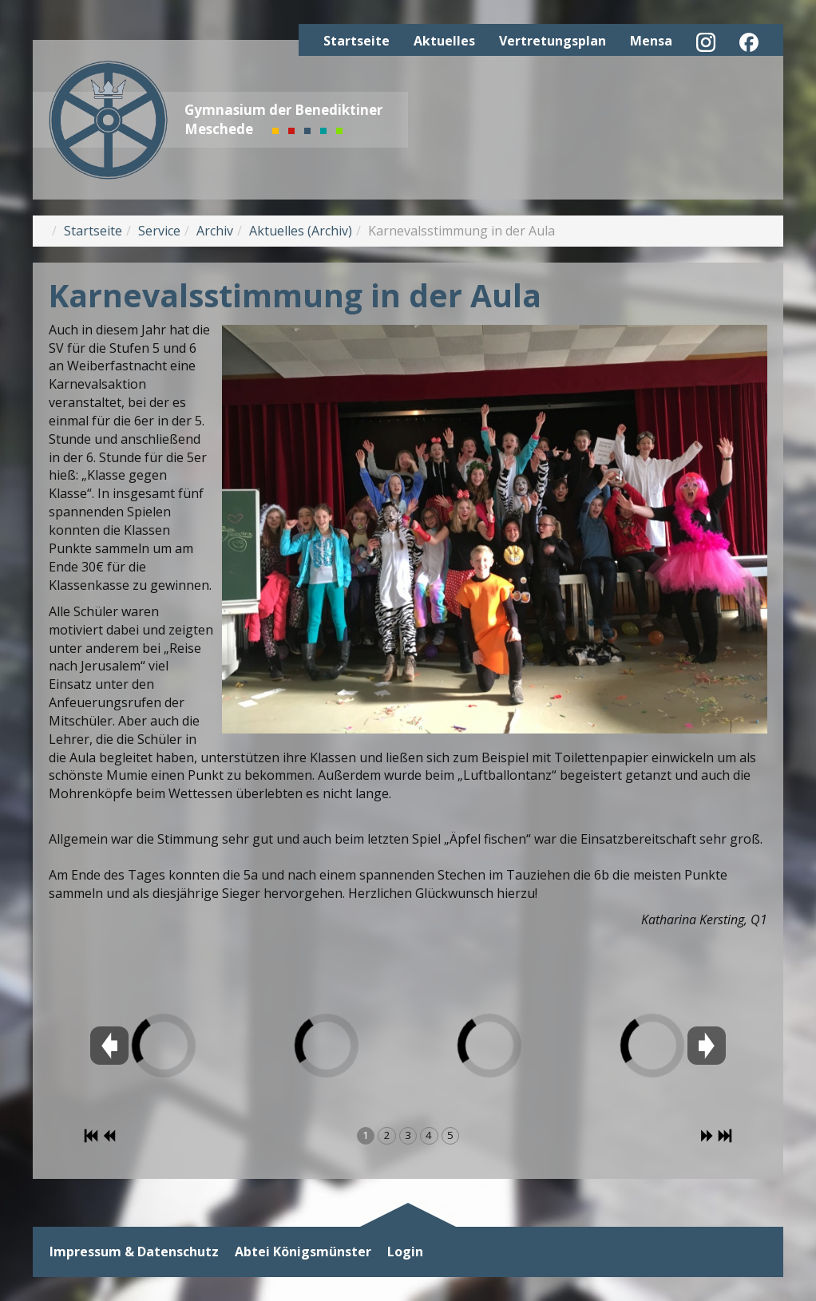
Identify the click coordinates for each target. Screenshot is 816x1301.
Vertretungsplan (552, 40)
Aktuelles (444, 40)
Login (405, 1252)
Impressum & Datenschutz (134, 1252)
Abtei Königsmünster (303, 1252)
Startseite (356, 40)
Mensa (651, 40)
